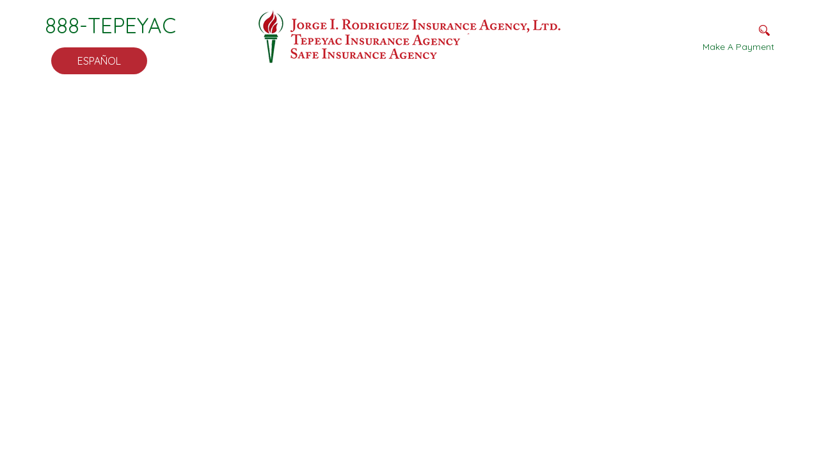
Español (99, 60)
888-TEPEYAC (110, 25)
